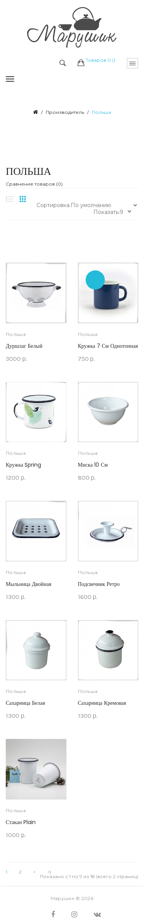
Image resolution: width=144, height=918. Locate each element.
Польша (101, 112)
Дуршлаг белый (24, 346)
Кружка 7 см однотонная (108, 346)
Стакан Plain (21, 822)
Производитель (65, 112)
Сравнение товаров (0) (34, 184)
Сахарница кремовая (102, 703)
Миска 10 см (93, 465)
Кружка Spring (23, 465)
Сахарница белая (25, 703)
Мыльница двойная (28, 584)
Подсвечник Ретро (99, 584)
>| (49, 872)
